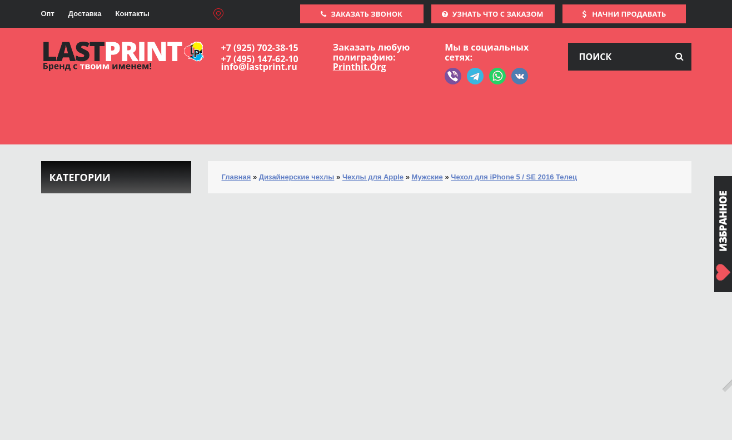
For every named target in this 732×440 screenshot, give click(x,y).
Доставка (85, 13)
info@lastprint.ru (259, 67)
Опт (47, 13)
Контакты (133, 13)
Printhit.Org (359, 67)
